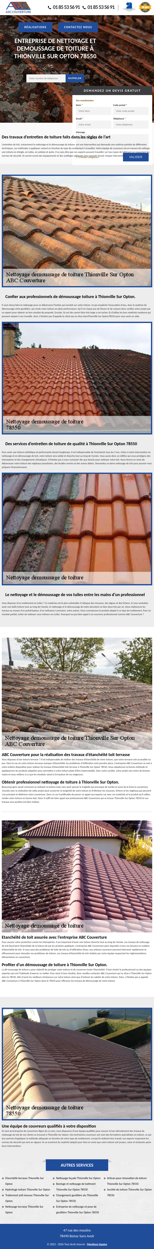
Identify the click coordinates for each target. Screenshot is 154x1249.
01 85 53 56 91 (64, 7)
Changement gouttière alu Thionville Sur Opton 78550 (77, 1198)
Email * (79, 118)
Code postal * (120, 105)
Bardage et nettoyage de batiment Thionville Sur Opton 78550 (76, 1186)
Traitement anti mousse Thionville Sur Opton (27, 1198)
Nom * (79, 105)
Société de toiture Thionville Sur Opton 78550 (129, 1192)
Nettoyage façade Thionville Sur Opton (78, 1178)
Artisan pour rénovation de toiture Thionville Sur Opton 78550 (127, 1181)
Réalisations (35, 27)
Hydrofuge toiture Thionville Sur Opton (27, 1189)
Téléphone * (119, 118)
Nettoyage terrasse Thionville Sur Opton (24, 1209)
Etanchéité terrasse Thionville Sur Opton (24, 1181)
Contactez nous (78, 27)
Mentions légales (97, 1244)
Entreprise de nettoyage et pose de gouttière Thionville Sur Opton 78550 (77, 1209)
